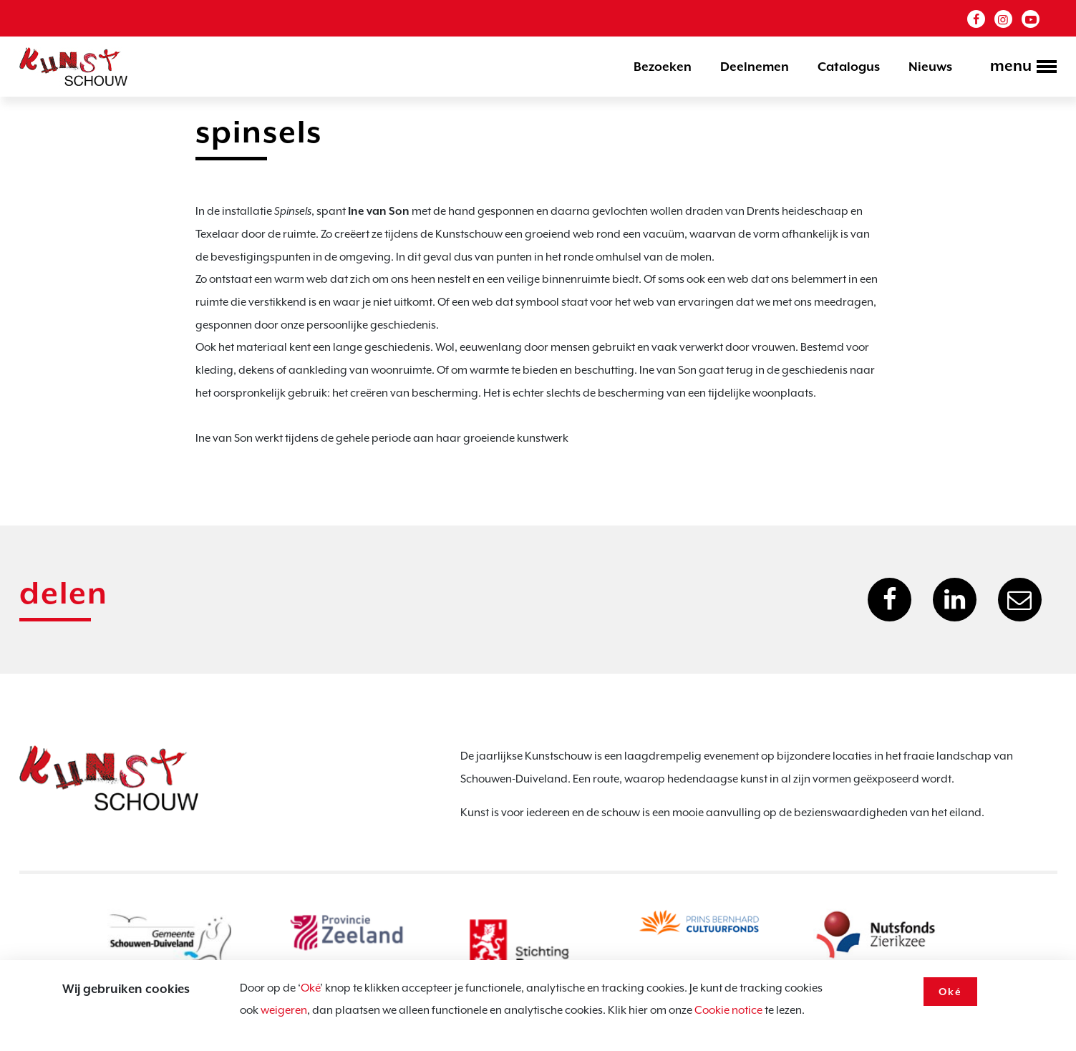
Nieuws (930, 66)
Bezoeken (663, 66)
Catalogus (849, 66)
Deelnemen (754, 66)
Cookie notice (728, 1010)
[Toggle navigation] (1019, 68)
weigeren (284, 1010)
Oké (310, 988)
